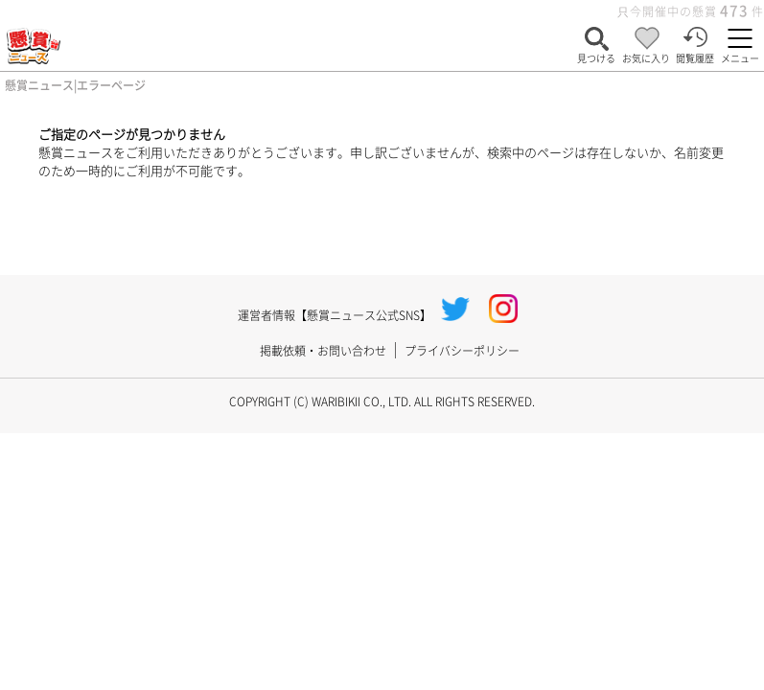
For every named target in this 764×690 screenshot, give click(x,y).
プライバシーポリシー (462, 350)
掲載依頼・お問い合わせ (323, 350)
